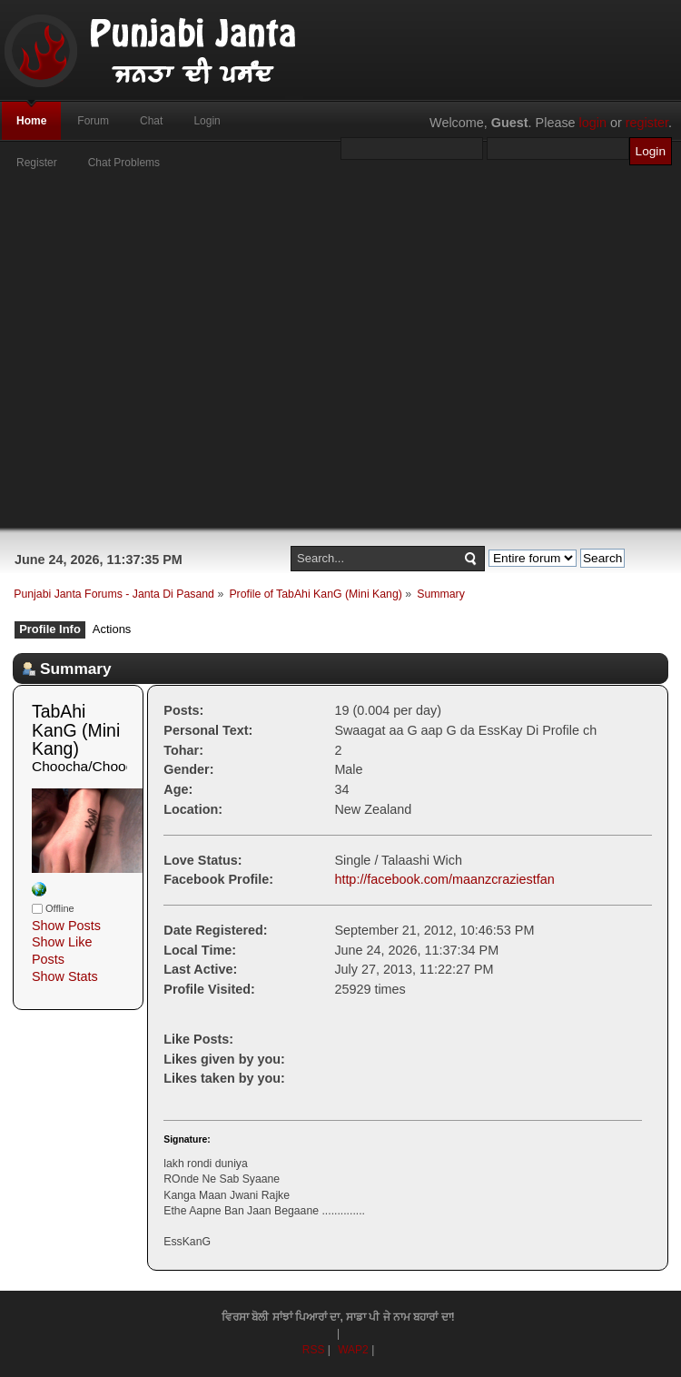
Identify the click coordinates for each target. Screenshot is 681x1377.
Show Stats (65, 976)
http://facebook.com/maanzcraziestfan (444, 879)
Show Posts (66, 925)
